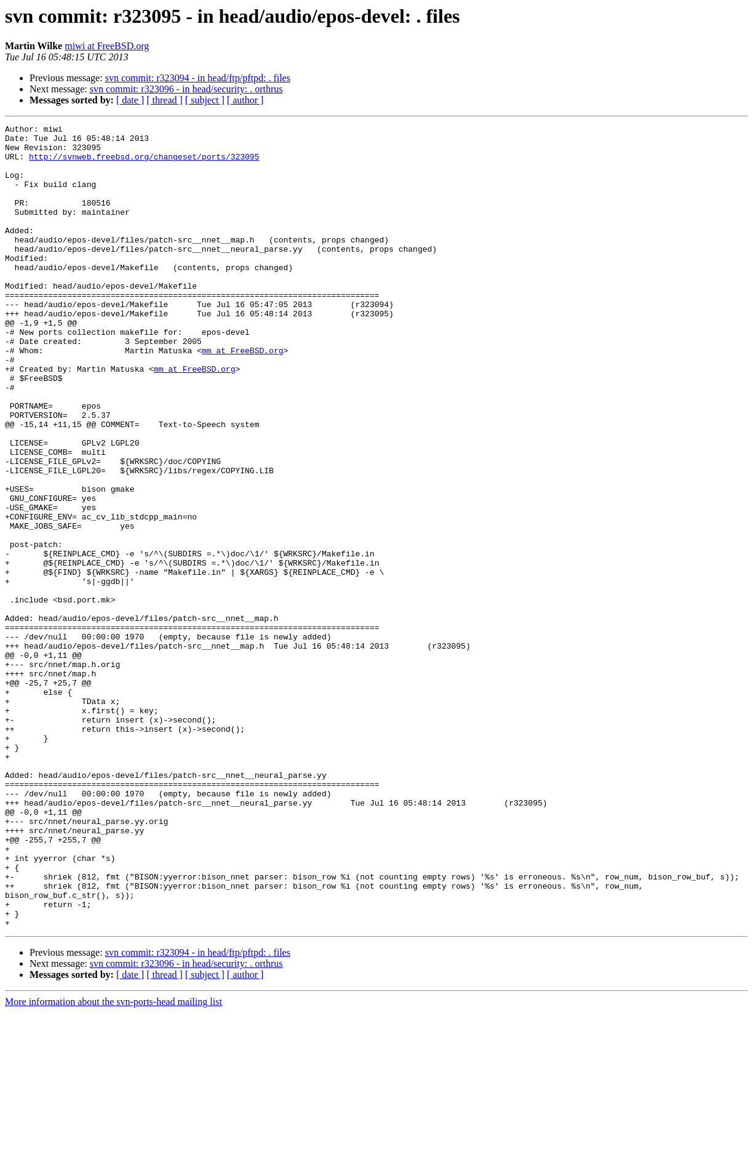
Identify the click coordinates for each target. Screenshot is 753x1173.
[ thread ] (164, 100)
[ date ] (130, 100)
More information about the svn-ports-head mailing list (113, 1162)
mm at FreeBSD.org (243, 396)
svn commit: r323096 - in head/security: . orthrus (186, 89)
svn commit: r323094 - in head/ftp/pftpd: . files (197, 78)
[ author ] (245, 100)
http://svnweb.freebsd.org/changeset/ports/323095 (144, 163)
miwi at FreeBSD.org (107, 46)
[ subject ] (205, 100)
